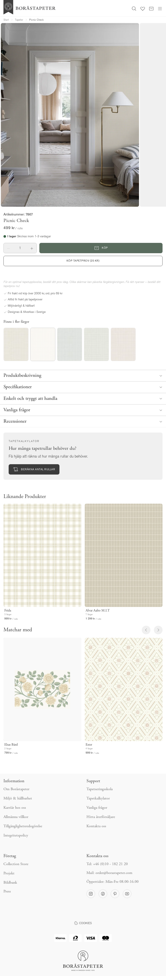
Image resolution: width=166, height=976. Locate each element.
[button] (8, 248)
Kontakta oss (96, 826)
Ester (89, 744)
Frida (7, 610)
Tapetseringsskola (99, 789)
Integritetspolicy (15, 836)
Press (7, 892)
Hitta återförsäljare (100, 817)
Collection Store (15, 864)
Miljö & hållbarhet (17, 799)
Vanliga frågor (96, 808)
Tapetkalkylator (98, 799)
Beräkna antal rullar (34, 469)
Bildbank (10, 883)
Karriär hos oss (14, 808)
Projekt (8, 873)
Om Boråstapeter (16, 789)
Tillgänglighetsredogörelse (22, 826)
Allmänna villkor (15, 817)
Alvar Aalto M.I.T (98, 610)
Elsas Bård (11, 744)
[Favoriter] (142, 8)
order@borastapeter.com (114, 873)
